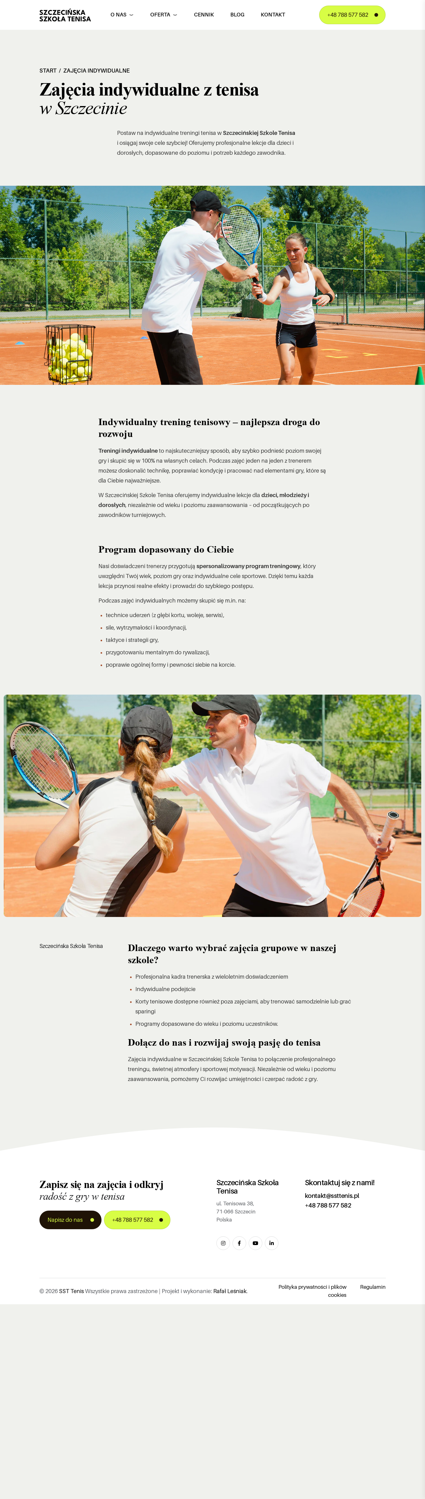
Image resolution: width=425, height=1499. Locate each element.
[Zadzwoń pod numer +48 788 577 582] (352, 15)
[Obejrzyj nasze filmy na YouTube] (255, 1243)
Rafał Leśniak (229, 1291)
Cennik (204, 15)
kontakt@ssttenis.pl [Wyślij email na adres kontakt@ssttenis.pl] (332, 1195)
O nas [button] (122, 15)
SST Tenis (71, 1291)
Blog (237, 15)
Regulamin (373, 1287)
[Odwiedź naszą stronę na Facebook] (239, 1243)
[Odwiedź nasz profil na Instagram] (223, 1243)
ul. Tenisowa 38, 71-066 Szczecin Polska (235, 1212)
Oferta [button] (164, 15)
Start (48, 71)
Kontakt (273, 15)
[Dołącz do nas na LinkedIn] (271, 1243)
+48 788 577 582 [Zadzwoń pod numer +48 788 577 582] (328, 1205)
